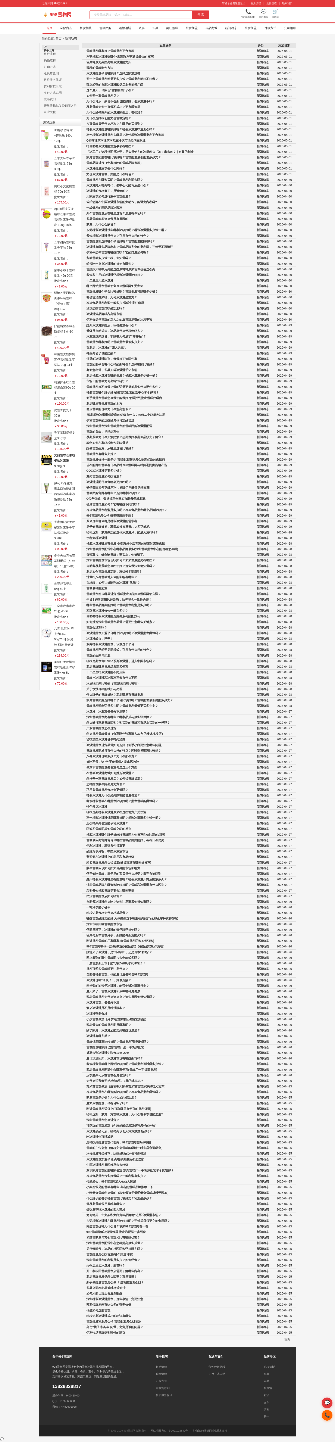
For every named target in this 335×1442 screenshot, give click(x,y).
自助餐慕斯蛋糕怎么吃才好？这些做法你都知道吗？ (120, 566)
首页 (49, 28)
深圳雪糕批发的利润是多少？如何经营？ (113, 1260)
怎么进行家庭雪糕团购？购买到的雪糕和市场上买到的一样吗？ (128, 722)
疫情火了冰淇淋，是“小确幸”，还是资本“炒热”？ (119, 952)
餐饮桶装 (86, 28)
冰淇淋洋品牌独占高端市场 (104, 314)
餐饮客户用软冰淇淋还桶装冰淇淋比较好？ (114, 275)
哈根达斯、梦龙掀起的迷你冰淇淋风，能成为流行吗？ (122, 532)
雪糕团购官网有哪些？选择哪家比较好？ (113, 493)
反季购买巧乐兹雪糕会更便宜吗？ (108, 1075)
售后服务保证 (53, 79)
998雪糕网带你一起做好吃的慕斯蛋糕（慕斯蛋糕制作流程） (126, 946)
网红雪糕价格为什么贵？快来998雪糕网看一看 (117, 1226)
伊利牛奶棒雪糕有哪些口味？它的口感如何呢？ (117, 252)
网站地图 (156, 1430)
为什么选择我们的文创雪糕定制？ (108, 118)
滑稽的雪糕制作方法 (99, 67)
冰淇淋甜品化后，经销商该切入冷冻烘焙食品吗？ (119, 1131)
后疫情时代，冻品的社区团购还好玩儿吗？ (114, 1249)
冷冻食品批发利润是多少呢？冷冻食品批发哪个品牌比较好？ (126, 510)
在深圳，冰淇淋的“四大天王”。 (107, 347)
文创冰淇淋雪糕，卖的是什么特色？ (110, 174)
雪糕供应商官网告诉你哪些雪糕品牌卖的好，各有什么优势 (125, 840)
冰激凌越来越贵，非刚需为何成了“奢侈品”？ (116, 336)
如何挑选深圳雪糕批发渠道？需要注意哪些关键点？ (120, 622)
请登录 (226, 3)
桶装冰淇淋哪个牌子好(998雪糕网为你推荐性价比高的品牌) (125, 834)
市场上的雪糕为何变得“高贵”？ (107, 381)
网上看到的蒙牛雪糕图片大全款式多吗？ (113, 957)
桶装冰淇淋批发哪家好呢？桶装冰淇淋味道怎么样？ (120, 129)
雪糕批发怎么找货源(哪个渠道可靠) (109, 1254)
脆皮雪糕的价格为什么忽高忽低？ (108, 409)
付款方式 (270, 28)
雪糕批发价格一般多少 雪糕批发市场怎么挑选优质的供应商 (125, 459)
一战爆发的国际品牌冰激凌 (104, 207)
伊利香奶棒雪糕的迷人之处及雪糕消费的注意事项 (119, 319)
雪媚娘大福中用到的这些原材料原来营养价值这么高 (120, 269)
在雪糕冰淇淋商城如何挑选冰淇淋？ (110, 773)
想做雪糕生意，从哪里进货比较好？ (110, 448)
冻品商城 (211, 28)
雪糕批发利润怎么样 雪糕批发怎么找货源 (113, 1321)
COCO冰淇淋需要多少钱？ (104, 470)
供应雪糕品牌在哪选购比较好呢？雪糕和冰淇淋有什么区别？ (126, 885)
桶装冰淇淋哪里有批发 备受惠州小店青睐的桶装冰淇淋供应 (125, 543)
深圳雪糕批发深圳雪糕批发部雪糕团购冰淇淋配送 (119, 426)
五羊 (266, 1402)
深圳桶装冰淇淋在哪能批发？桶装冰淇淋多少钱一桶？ (122, 375)
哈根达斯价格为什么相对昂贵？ (107, 913)
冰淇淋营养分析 (96, 1013)
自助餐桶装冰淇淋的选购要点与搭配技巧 (113, 616)
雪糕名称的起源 (96, 588)
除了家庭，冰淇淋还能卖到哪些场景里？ (113, 1030)
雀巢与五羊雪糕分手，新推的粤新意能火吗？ (116, 935)
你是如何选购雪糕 (98, 1310)
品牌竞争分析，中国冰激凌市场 (107, 851)
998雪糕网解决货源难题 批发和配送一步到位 (116, 1232)
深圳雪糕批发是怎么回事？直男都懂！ (111, 1276)
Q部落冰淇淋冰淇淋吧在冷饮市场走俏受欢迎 (115, 140)
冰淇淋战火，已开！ (99, 638)
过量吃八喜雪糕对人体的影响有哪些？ (111, 577)
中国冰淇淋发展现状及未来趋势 (107, 1165)
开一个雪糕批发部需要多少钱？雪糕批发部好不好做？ (122, 79)
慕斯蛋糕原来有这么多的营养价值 (108, 1304)
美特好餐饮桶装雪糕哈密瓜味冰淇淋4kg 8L (64, 667)
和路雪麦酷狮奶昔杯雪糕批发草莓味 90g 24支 (64, 359)
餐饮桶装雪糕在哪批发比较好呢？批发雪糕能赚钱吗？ (122, 801)
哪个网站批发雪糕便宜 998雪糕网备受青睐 (114, 286)
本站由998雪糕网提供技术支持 (209, 1430)
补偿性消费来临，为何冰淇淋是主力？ (111, 297)
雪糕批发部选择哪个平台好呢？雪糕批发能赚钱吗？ (120, 241)
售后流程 (256, 3)
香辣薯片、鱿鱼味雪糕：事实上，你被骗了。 (116, 554)
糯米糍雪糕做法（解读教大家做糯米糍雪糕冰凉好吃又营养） (126, 1086)
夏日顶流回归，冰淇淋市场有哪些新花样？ (114, 1058)
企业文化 (50, 112)
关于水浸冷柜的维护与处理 (104, 689)
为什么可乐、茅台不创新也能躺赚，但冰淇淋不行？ (120, 101)
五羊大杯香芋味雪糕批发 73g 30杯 (64, 163)
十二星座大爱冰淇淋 (99, 280)
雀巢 (155, 28)
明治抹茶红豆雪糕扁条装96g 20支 (64, 387)
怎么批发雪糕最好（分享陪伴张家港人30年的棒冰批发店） (125, 733)
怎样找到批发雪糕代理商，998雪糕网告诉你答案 (118, 1142)
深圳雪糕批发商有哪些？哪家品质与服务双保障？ (119, 717)
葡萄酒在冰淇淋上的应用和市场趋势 (110, 857)
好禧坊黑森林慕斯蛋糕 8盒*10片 (64, 331)
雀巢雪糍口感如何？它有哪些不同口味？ (113, 504)
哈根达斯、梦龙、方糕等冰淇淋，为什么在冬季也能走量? (124, 1114)
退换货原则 (51, 73)
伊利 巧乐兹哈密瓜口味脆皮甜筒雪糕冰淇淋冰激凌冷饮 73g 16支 (64, 494)
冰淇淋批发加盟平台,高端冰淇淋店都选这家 (115, 1159)
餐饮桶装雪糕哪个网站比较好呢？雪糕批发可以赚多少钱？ (125, 1064)
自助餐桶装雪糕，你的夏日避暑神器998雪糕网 (117, 974)
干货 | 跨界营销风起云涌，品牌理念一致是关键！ (119, 599)
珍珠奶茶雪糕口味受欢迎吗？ (105, 308)
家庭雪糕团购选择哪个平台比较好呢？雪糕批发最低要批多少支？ (129, 700)
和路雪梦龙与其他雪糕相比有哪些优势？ (113, 1237)
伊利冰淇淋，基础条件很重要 (105, 845)
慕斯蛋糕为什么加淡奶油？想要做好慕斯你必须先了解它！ (125, 437)
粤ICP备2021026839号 (175, 1430)
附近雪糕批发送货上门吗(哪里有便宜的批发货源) (118, 1109)
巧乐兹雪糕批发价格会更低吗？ (107, 789)
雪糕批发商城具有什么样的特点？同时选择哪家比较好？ (123, 750)
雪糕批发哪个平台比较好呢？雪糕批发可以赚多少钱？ (122, 291)
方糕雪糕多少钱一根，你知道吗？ (108, 258)
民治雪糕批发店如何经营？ (104, 896)
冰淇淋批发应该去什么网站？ (105, 168)
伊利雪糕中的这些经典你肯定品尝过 (110, 420)
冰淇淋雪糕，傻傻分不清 (102, 1002)
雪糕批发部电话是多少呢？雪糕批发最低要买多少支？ (122, 705)
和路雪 (268, 1388)
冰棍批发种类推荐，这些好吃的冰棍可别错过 (116, 1153)
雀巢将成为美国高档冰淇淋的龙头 (108, 62)
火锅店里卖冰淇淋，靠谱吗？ (105, 1265)
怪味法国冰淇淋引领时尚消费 (105, 739)
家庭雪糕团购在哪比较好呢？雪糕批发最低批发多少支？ (123, 157)
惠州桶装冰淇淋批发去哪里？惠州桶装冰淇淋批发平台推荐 (125, 135)
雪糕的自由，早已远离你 (102, 431)
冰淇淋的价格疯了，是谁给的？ (107, 191)
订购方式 (50, 67)
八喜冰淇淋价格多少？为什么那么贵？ (111, 756)
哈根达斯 (125, 28)
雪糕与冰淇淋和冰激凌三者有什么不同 (111, 677)
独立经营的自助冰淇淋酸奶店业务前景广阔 (114, 84)
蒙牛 (266, 1416)
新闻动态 (231, 28)
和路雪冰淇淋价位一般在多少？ (107, 610)
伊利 (266, 1409)
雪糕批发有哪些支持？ (101, 454)
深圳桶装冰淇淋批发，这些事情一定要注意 (114, 1299)
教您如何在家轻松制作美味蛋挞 (107, 443)
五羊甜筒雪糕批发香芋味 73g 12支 (64, 247)
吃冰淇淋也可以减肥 (99, 1137)
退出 (242, 3)
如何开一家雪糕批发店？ (102, 95)
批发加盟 (192, 28)
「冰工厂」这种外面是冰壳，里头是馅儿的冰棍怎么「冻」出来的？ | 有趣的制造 (140, 151)
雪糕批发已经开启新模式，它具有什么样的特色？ (119, 649)
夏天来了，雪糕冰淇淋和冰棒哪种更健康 (113, 991)
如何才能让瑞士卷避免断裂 (104, 1293)
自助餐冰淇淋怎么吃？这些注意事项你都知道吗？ (119, 901)
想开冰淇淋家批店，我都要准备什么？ (111, 325)
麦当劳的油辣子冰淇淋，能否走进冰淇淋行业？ (117, 985)
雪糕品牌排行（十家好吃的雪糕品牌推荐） (114, 163)
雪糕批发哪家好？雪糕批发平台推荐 (110, 51)
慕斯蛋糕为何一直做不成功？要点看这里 (113, 107)
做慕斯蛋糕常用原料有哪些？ (105, 1204)
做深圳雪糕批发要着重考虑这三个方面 (111, 767)
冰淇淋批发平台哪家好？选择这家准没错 (113, 73)
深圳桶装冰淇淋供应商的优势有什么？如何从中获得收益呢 (126, 415)
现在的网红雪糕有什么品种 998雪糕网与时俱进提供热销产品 (126, 465)
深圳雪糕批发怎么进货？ (102, 1120)
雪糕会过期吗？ (96, 627)
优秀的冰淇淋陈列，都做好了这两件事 (111, 359)
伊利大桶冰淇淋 (96, 538)
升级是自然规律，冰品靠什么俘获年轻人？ (114, 331)
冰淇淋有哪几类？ (98, 1036)
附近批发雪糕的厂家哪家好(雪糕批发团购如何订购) (120, 941)
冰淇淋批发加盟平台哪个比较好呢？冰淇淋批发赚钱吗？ (123, 633)
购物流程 (271, 3)
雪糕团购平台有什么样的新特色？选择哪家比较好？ (120, 364)
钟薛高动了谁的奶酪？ (101, 353)
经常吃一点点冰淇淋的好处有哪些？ (110, 263)
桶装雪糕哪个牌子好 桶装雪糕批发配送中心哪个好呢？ (122, 392)
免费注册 (235, 3)
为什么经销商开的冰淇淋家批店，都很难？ (114, 112)
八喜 (142, 28)
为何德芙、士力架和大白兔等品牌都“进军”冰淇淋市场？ (123, 1215)
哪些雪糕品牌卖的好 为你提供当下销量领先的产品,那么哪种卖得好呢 (132, 918)
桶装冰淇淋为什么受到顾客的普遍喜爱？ (113, 795)
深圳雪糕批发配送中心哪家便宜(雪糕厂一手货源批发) (121, 1069)
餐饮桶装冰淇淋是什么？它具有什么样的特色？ (117, 235)
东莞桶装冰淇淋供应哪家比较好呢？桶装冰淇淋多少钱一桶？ (126, 230)
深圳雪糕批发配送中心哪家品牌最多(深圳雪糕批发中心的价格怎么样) (132, 549)
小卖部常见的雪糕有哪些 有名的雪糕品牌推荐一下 (119, 1187)
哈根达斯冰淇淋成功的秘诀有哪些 (108, 1316)
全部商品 (66, 28)
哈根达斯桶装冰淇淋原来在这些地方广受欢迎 (116, 812)
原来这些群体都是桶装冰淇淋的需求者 (111, 521)
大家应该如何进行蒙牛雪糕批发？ (108, 196)
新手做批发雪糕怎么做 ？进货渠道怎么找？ (115, 1282)
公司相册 (290, 28)
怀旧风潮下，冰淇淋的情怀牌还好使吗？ (113, 929)
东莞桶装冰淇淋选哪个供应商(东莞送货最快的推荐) (120, 56)
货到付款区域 (53, 86)
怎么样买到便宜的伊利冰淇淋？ (107, 823)
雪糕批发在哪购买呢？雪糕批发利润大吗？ (114, 179)
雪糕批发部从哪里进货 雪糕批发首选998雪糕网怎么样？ (123, 594)
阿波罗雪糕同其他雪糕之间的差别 (108, 829)
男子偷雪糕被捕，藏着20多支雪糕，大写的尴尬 (118, 526)
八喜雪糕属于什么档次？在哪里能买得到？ (114, 123)
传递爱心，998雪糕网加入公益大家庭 (111, 1181)
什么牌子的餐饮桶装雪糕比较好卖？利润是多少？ (119, 1198)
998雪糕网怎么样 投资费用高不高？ (110, 515)
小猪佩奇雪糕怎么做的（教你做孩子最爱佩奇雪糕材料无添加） (128, 1193)
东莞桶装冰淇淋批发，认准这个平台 (110, 644)
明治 (266, 1395)
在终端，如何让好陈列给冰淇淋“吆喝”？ (113, 582)
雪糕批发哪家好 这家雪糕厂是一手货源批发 (115, 1047)
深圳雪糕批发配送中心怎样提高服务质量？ (114, 1243)
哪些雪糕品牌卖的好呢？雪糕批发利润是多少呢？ (119, 605)
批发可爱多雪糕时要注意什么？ (107, 969)
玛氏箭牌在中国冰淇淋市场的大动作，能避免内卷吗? (121, 202)
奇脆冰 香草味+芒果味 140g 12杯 (63, 135)
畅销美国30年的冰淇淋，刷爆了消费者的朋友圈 (118, 487)
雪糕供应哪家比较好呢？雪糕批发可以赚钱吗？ (117, 1041)
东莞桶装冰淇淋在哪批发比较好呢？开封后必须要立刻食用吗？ (128, 1221)
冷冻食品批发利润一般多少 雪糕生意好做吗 (115, 303)
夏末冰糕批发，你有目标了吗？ (107, 1103)
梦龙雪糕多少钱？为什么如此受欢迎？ (111, 1097)
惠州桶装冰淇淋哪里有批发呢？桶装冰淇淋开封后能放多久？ (126, 879)
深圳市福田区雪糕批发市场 (104, 924)
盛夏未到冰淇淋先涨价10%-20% (107, 1053)
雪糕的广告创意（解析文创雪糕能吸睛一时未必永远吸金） (125, 1148)
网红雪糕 (172, 28)
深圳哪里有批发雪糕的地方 (104, 403)
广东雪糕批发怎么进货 (101, 728)
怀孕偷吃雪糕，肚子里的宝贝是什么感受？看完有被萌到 (123, 873)
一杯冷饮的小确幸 (98, 907)
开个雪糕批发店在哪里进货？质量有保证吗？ (116, 213)
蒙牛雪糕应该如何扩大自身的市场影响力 (113, 868)
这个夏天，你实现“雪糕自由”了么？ (110, 90)
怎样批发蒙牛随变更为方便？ (105, 784)
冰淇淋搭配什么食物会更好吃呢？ (108, 482)
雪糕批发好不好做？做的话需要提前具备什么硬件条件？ (123, 387)
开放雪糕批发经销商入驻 (60, 105)
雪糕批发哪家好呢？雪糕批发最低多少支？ (114, 342)
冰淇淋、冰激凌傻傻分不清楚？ (107, 711)
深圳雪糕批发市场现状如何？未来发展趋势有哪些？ (120, 560)
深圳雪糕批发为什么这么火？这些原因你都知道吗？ (120, 997)
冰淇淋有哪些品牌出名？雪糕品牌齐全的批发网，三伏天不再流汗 (129, 247)
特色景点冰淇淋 (96, 806)
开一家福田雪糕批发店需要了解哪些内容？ (114, 1271)
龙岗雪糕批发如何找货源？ (104, 476)
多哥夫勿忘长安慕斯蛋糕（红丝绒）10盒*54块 (64, 561)
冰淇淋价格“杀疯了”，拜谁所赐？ (108, 980)
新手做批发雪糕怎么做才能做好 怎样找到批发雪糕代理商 (124, 398)
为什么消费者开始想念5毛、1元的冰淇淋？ (115, 1081)
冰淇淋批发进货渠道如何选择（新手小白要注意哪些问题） (125, 745)
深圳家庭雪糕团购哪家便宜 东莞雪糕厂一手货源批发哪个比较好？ (130, 1170)
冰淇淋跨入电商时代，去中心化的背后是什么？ (117, 185)
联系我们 (287, 3)
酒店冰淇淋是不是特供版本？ (105, 1008)
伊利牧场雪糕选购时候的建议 (105, 1332)
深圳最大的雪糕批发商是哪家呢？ (108, 1025)
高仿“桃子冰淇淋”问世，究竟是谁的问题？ (114, 1327)
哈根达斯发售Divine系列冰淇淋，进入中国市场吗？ (120, 661)
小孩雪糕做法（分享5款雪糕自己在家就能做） (117, 1019)
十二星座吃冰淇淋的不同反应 (105, 672)
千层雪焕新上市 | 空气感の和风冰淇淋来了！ (116, 963)
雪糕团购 (105, 28)
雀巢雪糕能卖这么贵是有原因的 (107, 219)
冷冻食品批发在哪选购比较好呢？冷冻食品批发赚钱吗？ (123, 1092)
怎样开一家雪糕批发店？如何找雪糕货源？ (114, 778)
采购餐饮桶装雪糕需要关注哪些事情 (110, 890)
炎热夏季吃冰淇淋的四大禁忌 (105, 1209)
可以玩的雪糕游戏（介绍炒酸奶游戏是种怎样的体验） (122, 1125)
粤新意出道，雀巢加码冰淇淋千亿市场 (111, 370)
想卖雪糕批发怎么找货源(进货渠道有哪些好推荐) (118, 862)
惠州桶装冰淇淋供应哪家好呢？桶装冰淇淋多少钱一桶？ (123, 817)
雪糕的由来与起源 (98, 655)
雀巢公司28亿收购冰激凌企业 (106, 1288)
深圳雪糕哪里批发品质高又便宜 (107, 666)
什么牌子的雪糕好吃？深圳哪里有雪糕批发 (114, 694)
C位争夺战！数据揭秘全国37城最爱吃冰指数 (116, 498)
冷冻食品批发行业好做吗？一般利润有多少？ (116, 1176)
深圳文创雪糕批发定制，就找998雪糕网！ (114, 571)
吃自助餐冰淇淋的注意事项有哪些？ (110, 146)
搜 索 (200, 14)
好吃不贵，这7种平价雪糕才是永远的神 (112, 761)
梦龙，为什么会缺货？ (101, 224)
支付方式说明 (53, 92)
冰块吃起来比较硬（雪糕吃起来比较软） (113, 683)
